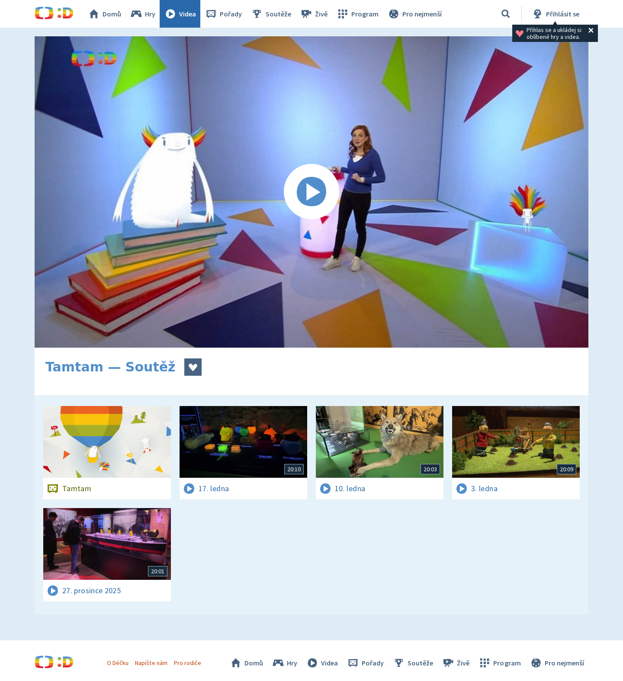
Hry (142, 13)
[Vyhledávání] (505, 14)
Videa (180, 13)
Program (357, 13)
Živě (314, 13)
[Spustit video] (311, 192)
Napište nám (151, 663)
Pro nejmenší (414, 13)
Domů (104, 13)
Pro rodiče (187, 663)
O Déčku (117, 663)
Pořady (223, 13)
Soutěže (270, 13)
